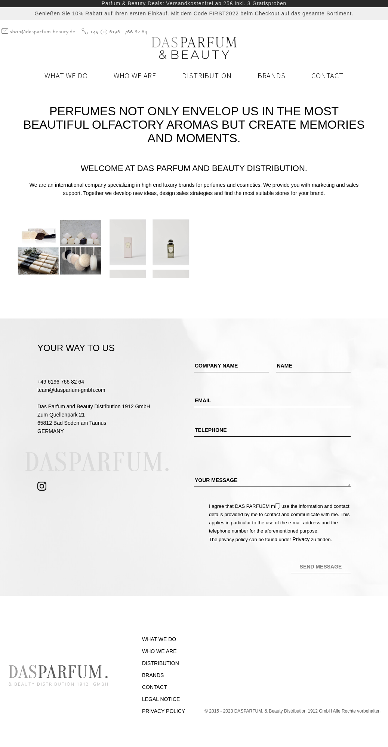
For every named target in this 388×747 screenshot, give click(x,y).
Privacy (301, 539)
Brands (272, 75)
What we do (65, 75)
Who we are (135, 75)
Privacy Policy (163, 711)
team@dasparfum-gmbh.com (71, 390)
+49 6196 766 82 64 (60, 382)
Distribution (206, 75)
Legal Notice (161, 699)
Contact (327, 75)
